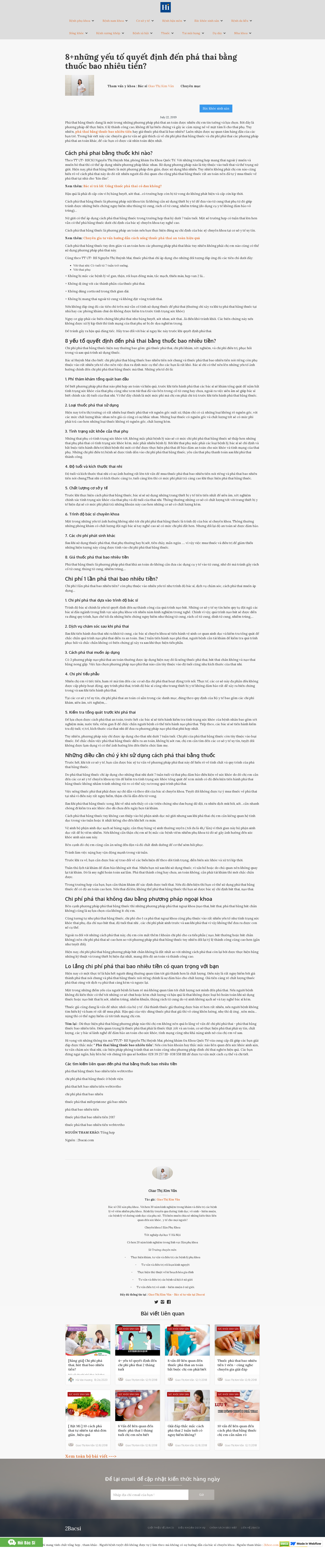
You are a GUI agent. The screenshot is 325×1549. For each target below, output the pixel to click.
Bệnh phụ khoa (79, 21)
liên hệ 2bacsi (250, 1527)
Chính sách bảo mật (223, 1527)
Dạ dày (217, 33)
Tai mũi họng (191, 33)
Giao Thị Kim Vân (162, 1191)
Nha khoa (240, 33)
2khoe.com (271, 1545)
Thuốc (165, 33)
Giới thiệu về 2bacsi (161, 1527)
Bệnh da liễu (239, 21)
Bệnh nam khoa (113, 21)
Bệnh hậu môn (172, 21)
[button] (81, 20)
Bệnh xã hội (141, 33)
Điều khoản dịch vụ (191, 1527)
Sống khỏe (76, 33)
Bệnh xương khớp (108, 33)
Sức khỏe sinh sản (206, 21)
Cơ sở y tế (143, 21)
